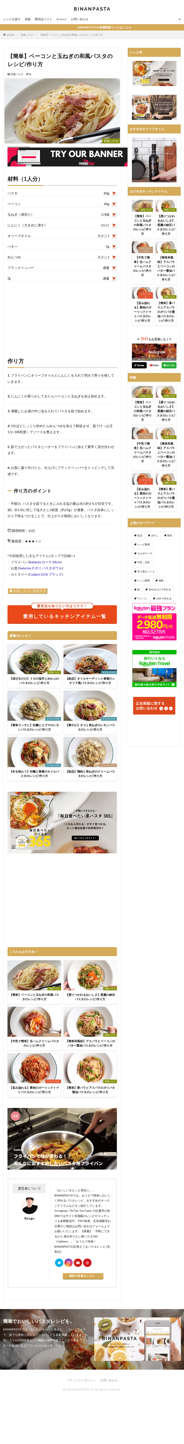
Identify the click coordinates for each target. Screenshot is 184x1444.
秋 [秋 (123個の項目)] (138, 616)
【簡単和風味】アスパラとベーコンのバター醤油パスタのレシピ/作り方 (90, 1043)
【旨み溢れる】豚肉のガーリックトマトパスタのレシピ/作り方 (34, 1090)
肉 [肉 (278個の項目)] (138, 589)
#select (61, 19)
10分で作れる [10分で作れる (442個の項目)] (163, 598)
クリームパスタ (108, 765)
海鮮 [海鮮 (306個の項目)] (161, 580)
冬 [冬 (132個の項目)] (150, 616)
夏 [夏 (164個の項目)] (171, 607)
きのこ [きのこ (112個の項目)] (155, 535)
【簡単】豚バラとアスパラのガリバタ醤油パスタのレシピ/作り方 (90, 1090)
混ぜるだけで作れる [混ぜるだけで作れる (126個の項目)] (160, 589)
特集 (28, 19)
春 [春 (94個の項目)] (160, 607)
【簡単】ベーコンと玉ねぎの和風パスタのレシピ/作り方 (71, 34)
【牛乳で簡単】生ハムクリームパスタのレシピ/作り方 (34, 1043)
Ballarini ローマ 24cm (44, 562)
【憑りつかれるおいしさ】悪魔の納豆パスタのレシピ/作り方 (90, 997)
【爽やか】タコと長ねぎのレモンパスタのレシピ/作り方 (90, 727)
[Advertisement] (62, 315)
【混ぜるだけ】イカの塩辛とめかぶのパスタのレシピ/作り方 (34, 681)
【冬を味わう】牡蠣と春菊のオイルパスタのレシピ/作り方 (34, 774)
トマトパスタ (53, 1081)
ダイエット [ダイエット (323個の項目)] (143, 607)
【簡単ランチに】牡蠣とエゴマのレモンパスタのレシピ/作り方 (34, 727)
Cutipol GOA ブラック (45, 574)
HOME (10, 34)
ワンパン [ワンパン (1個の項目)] (142, 598)
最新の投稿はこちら (82, 1275)
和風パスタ (27, 34)
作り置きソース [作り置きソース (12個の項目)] (146, 571)
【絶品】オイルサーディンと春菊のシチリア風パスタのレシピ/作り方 (90, 681)
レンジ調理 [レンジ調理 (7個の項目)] (143, 580)
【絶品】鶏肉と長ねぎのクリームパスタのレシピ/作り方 (90, 774)
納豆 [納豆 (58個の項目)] (169, 535)
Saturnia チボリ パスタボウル (40, 568)
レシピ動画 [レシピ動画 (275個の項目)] (143, 544)
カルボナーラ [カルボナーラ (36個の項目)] (144, 553)
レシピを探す (12, 19)
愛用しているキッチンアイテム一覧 (64, 612)
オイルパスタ (109, 672)
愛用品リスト (43, 19)
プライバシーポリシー (81, 1380)
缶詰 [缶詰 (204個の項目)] (139, 535)
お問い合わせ (79, 19)
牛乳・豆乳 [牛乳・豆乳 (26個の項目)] (143, 562)
